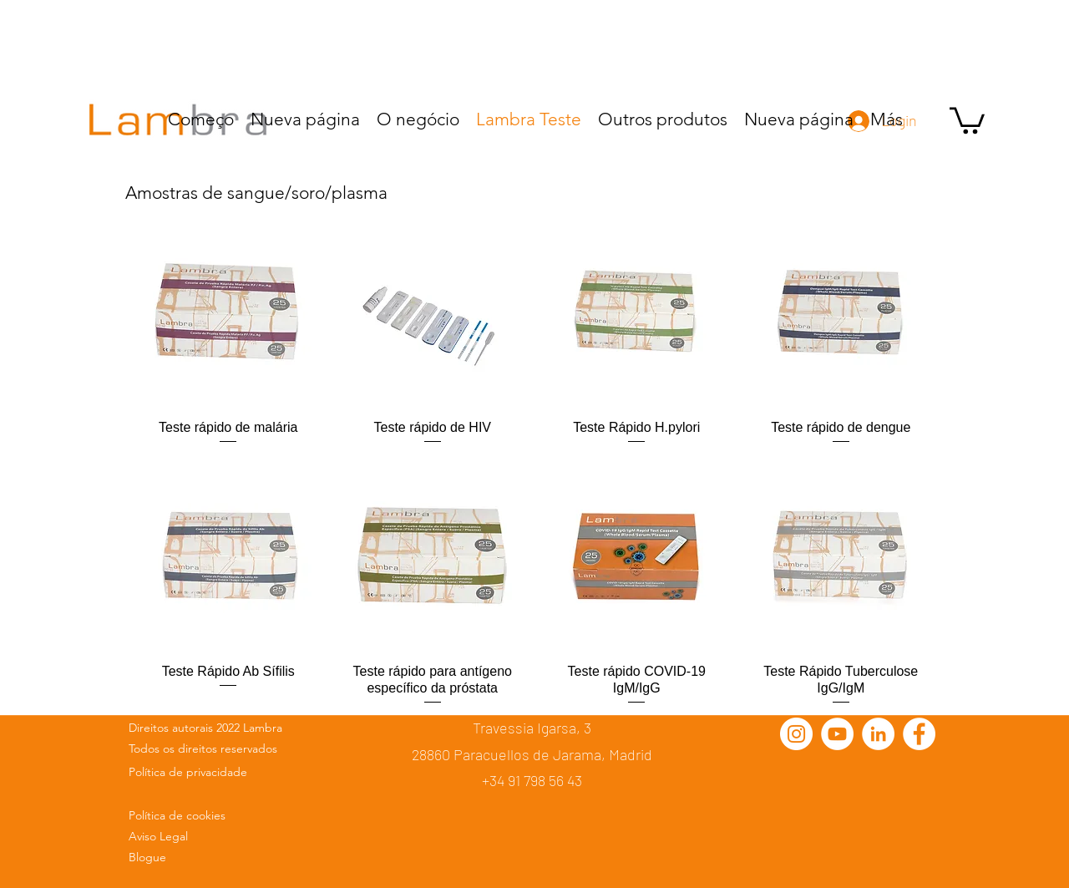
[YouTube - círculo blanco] (837, 734)
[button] (967, 119)
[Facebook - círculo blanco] (919, 734)
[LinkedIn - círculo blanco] (878, 734)
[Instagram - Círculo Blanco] (796, 734)
